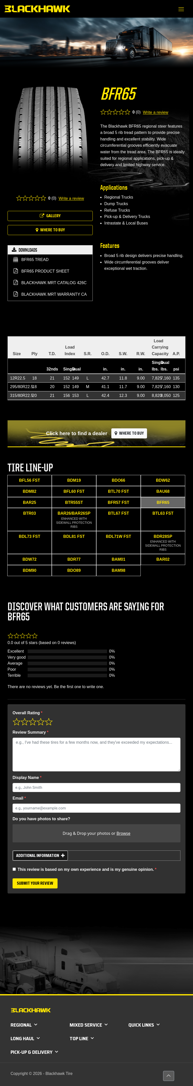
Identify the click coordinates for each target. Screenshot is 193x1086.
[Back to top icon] (168, 1076)
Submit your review (35, 883)
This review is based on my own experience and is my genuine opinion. (86, 869)
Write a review (71, 198)
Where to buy (50, 229)
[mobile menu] (181, 9)
